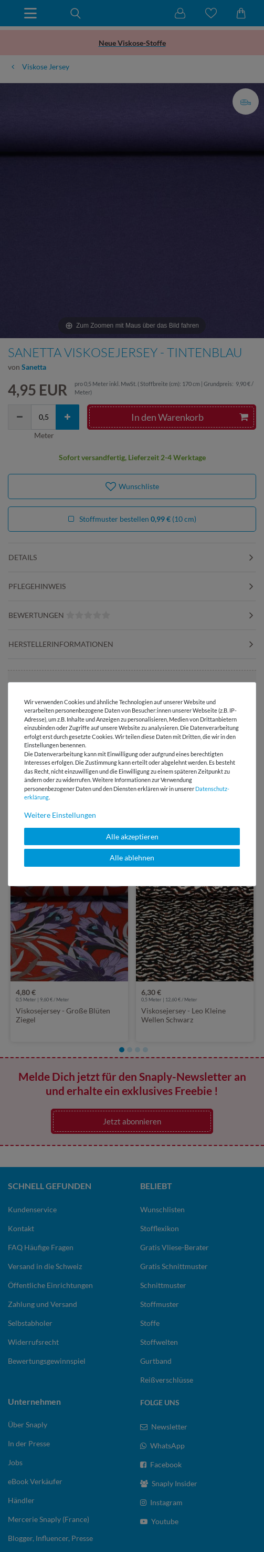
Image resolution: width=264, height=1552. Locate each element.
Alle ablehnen (132, 857)
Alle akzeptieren (132, 836)
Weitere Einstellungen (60, 814)
